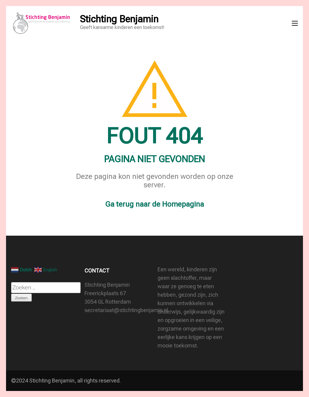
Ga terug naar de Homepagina (154, 204)
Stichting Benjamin (119, 19)
